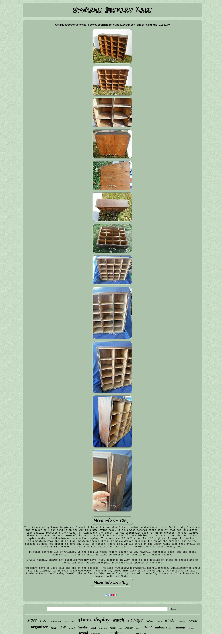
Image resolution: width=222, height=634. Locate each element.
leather (43, 621)
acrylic (193, 621)
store (32, 620)
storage (135, 620)
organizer (39, 627)
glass (84, 620)
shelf (63, 627)
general (71, 628)
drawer (182, 621)
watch (118, 620)
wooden (129, 627)
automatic (163, 627)
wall (138, 628)
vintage (180, 627)
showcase (56, 621)
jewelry (83, 627)
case (147, 626)
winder (170, 620)
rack (113, 628)
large (120, 628)
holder (150, 621)
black (54, 628)
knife (66, 621)
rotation (191, 628)
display (101, 620)
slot (73, 621)
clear (93, 627)
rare (159, 621)
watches (103, 628)
